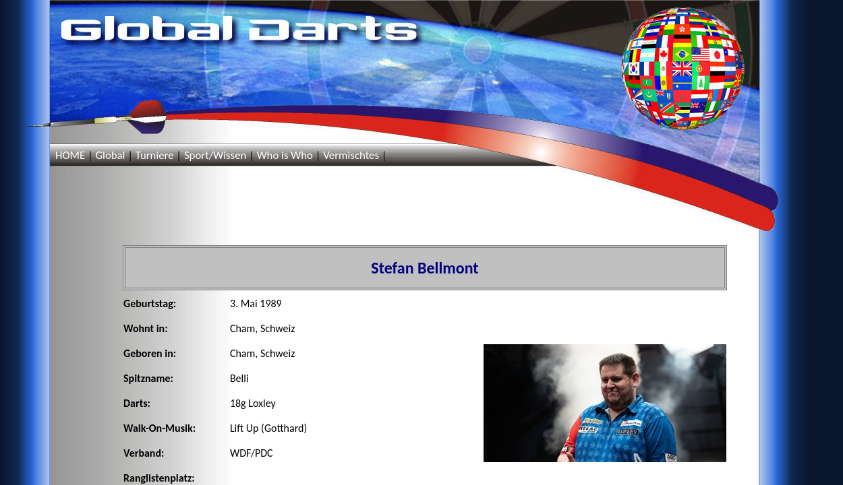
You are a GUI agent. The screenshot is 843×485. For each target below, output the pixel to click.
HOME (70, 155)
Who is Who (285, 155)
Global (110, 155)
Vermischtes (351, 155)
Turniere (155, 155)
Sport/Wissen (215, 155)
